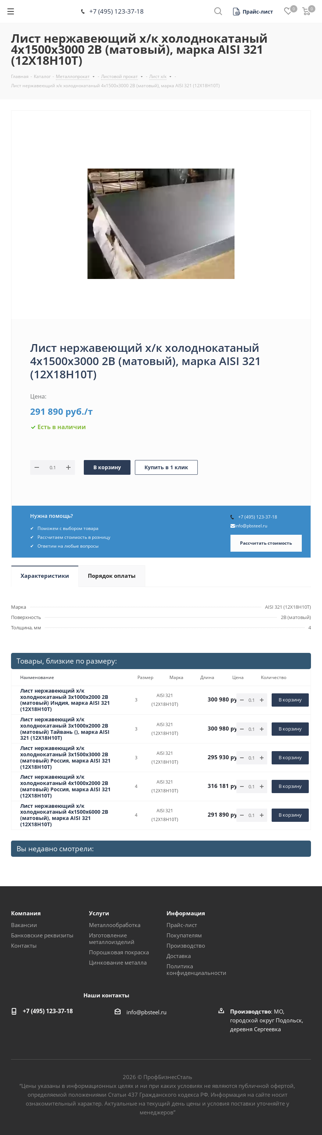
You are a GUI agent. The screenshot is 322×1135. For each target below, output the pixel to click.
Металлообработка (114, 925)
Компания (26, 913)
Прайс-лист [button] (182, 925)
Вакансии (24, 925)
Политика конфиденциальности (196, 969)
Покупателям (184, 935)
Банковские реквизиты (42, 935)
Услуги (99, 913)
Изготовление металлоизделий (112, 938)
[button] (253, 11)
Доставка (179, 955)
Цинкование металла (118, 962)
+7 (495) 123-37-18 (116, 11)
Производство (186, 945)
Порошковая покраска (119, 952)
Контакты (24, 945)
